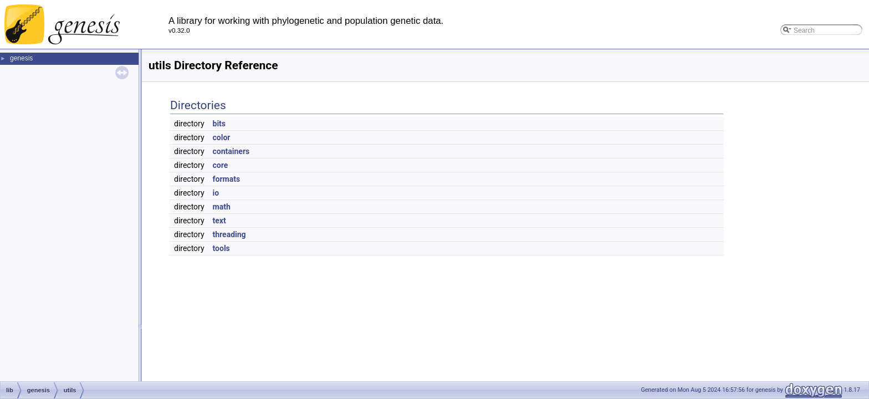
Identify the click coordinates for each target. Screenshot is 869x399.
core (220, 165)
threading (229, 234)
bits (219, 123)
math (222, 206)
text (219, 220)
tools (221, 248)
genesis (21, 58)
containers (231, 151)
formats (227, 179)
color (222, 137)
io (216, 192)
